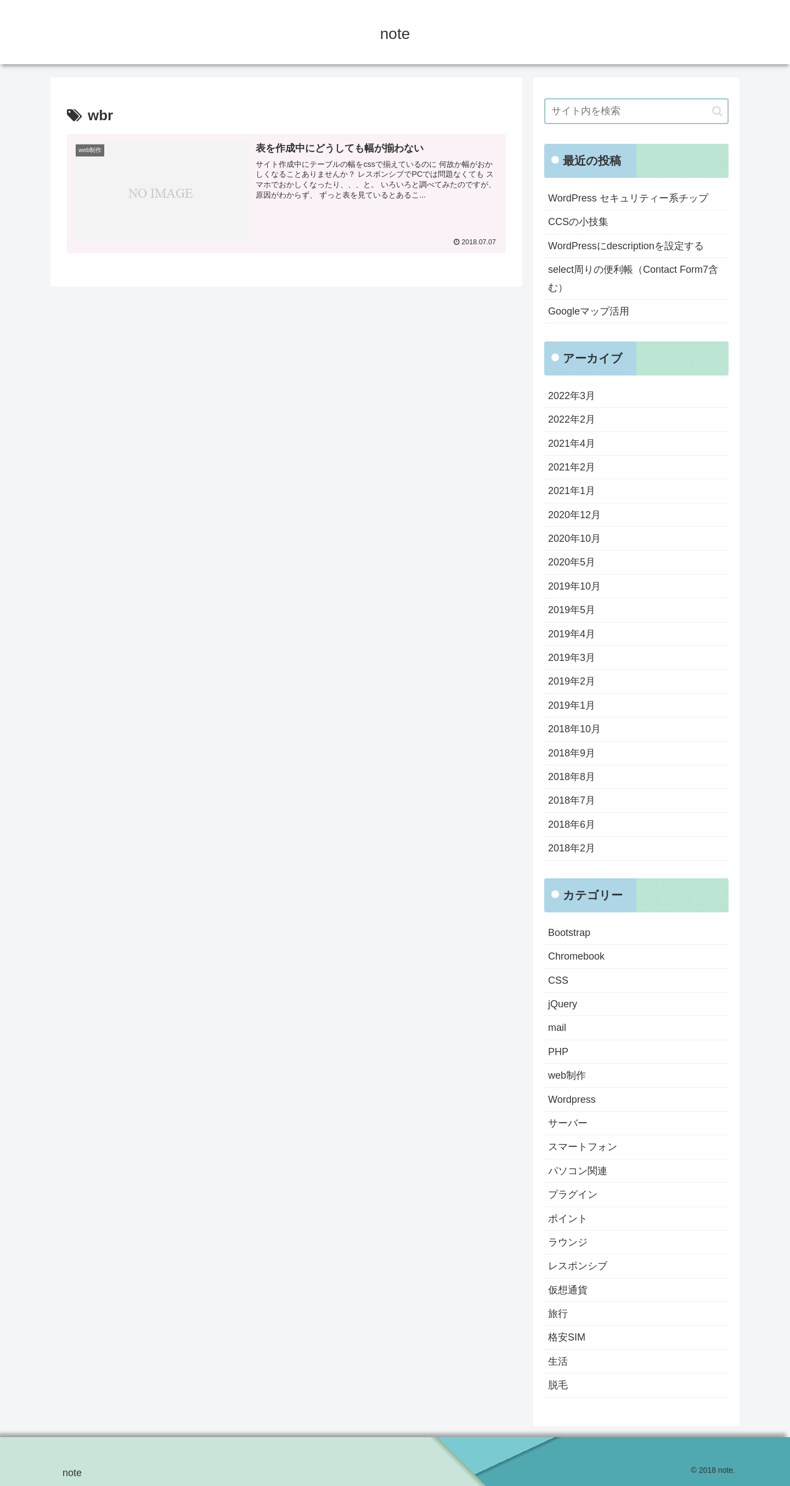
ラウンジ (568, 1242)
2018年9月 (571, 753)
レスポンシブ (577, 1265)
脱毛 (558, 1385)
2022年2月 (571, 419)
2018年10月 (574, 729)
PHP (558, 1051)
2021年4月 (571, 443)
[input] (636, 111)
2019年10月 (574, 586)
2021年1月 (571, 490)
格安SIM (566, 1337)
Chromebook (576, 956)
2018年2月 (571, 848)
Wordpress (572, 1099)
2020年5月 (571, 562)
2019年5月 (571, 609)
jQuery (562, 1004)
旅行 (558, 1313)
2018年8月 (571, 776)
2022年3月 (571, 395)
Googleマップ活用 (588, 311)
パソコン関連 (577, 1170)
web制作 (567, 1075)
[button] (717, 111)
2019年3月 (571, 657)
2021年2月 (571, 467)
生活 (558, 1361)
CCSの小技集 (578, 221)
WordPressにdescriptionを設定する (626, 245)
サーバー (568, 1123)
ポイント (568, 1218)
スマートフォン (582, 1146)
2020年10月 (574, 538)
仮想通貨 (568, 1290)
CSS (558, 980)
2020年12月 (574, 514)
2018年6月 (571, 824)
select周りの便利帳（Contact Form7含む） (633, 278)
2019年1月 (571, 705)
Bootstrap (569, 932)
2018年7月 (571, 800)
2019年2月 (571, 681)
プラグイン (572, 1194)
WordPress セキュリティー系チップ (628, 198)
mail (557, 1027)
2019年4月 (571, 634)
